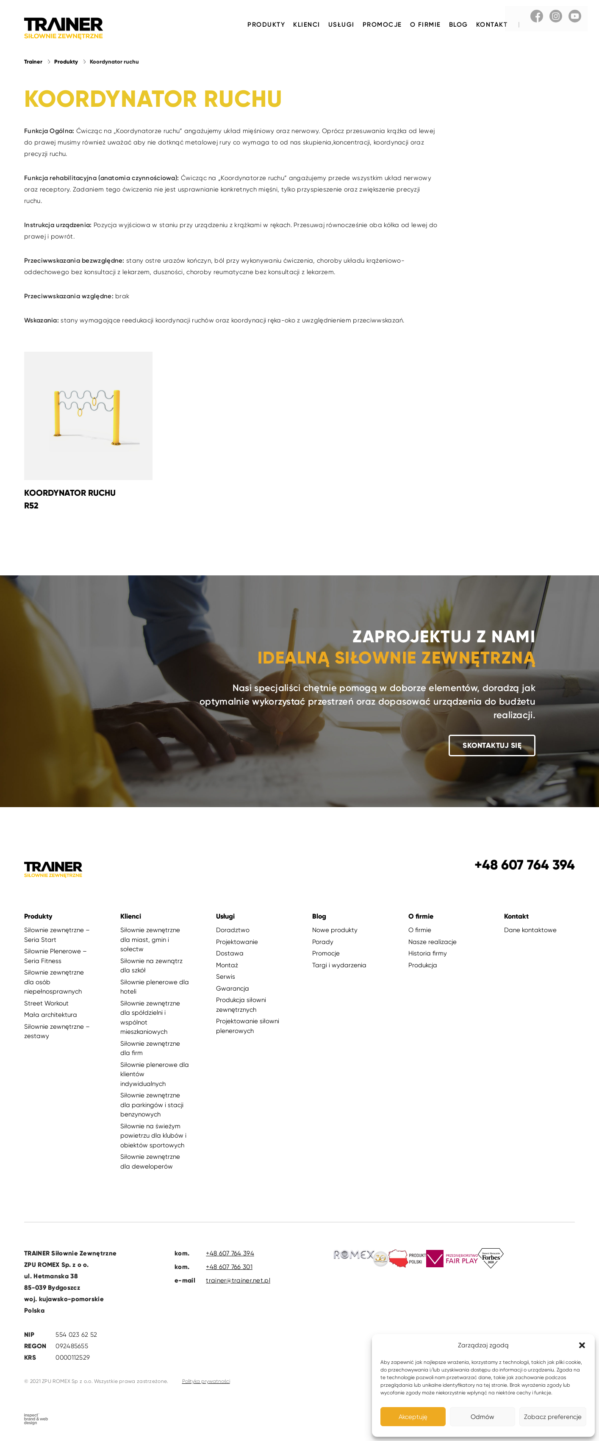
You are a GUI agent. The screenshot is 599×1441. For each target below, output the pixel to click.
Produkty (266, 24)
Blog (458, 24)
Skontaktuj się (492, 745)
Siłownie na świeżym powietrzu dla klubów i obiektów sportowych (153, 1136)
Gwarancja (232, 989)
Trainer (33, 62)
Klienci (306, 24)
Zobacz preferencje (553, 1417)
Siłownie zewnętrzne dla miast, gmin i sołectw (150, 940)
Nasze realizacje (432, 942)
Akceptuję (413, 1417)
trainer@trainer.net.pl (238, 1281)
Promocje (382, 24)
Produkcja (422, 965)
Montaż (227, 965)
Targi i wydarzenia (339, 965)
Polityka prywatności (206, 1382)
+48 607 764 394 (230, 1254)
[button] (582, 1345)
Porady (322, 942)
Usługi (341, 24)
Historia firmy (427, 954)
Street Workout (46, 1004)
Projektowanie (237, 942)
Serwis (225, 977)
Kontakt (492, 24)
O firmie (425, 24)
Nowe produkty (335, 931)
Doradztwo (233, 931)
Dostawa (230, 954)
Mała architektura (50, 1015)
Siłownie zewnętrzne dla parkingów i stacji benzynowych (151, 1105)
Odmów (482, 1417)
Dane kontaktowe (530, 931)
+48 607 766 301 (229, 1268)
